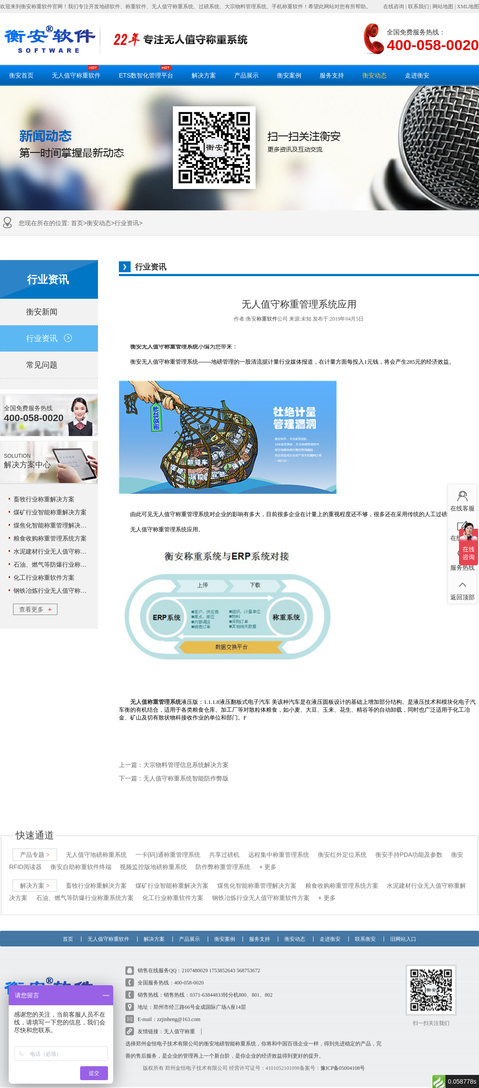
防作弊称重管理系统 (223, 858)
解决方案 (204, 75)
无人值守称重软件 (76, 72)
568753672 (248, 962)
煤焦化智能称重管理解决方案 (53, 525)
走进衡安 (417, 75)
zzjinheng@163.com (178, 1011)
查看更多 (35, 609)
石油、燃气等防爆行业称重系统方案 (62, 564)
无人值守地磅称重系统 (96, 846)
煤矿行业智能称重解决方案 (50, 512)
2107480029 (195, 962)
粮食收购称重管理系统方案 (50, 538)
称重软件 (266, 319)
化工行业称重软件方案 (43, 577)
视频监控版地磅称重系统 (153, 858)
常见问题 (49, 365)
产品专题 (35, 846)
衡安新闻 (49, 311)
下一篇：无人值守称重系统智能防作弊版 (174, 778)
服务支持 (332, 75)
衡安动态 (374, 75)
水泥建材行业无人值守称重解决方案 (62, 551)
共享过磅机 (224, 846)
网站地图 (442, 6)
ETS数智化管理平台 (146, 72)
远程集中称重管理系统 (278, 846)
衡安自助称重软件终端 (81, 858)
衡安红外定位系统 (342, 846)
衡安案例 (289, 75)
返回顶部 (462, 588)
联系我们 (418, 6)
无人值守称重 (179, 1023)
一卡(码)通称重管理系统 (167, 846)
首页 (77, 223)
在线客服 (462, 499)
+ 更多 (268, 858)
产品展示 (246, 75)
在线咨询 (393, 6)
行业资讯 (127, 223)
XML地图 (468, 6)
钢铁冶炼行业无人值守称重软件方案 (62, 590)
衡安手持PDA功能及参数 (409, 846)
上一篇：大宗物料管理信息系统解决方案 (174, 765)
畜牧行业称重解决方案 (43, 499)
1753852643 (222, 962)
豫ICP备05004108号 (342, 1060)
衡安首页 (21, 75)
